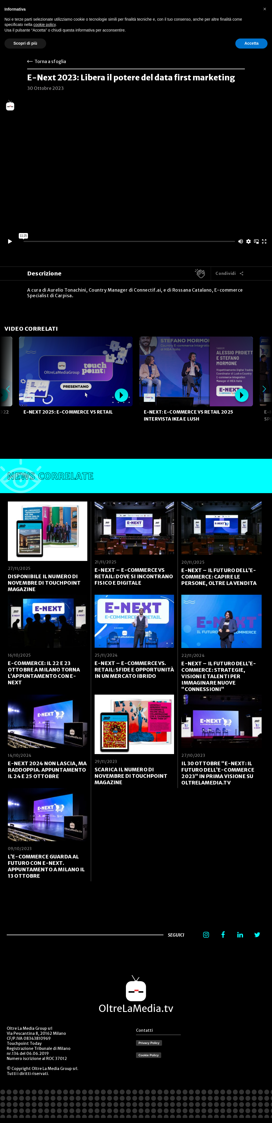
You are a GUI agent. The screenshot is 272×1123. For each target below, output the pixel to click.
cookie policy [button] (45, 24)
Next (264, 388)
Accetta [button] (251, 43)
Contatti (144, 1030)
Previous (8, 388)
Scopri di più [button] (25, 43)
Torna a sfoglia (50, 61)
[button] (264, 8)
